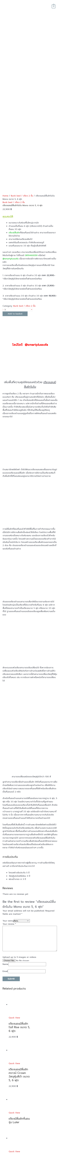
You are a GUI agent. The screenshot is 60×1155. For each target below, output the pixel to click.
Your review (9, 806)
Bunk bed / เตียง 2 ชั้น (22, 78)
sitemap (45, 1154)
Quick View (14, 900)
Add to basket (15, 195)
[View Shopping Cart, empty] (53, 6)
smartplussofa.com (33, 1154)
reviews (7, 1084)
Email (5, 853)
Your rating (8, 802)
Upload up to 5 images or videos (19, 839)
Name (5, 846)
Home (5, 78)
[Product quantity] (17, 192)
